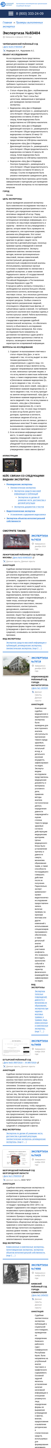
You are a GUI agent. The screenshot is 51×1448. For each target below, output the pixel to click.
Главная (7, 22)
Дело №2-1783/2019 (12, 1176)
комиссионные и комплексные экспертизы (41, 1026)
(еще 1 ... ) (10, 1255)
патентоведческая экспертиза (19, 1250)
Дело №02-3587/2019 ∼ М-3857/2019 (20, 1062)
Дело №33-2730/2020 (13, 47)
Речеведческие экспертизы (19, 484)
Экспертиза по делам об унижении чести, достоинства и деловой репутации (32, 500)
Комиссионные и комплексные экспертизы (25, 1247)
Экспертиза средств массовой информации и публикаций (27, 492)
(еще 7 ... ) (39, 1031)
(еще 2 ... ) (37, 648)
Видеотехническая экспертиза (21, 511)
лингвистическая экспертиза (18, 648)
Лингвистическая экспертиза (23, 487)
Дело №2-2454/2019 (41, 1295)
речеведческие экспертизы (29, 645)
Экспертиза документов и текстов (29, 507)
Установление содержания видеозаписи (28, 514)
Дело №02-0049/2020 (22, 557)
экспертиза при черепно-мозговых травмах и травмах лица (41, 1014)
